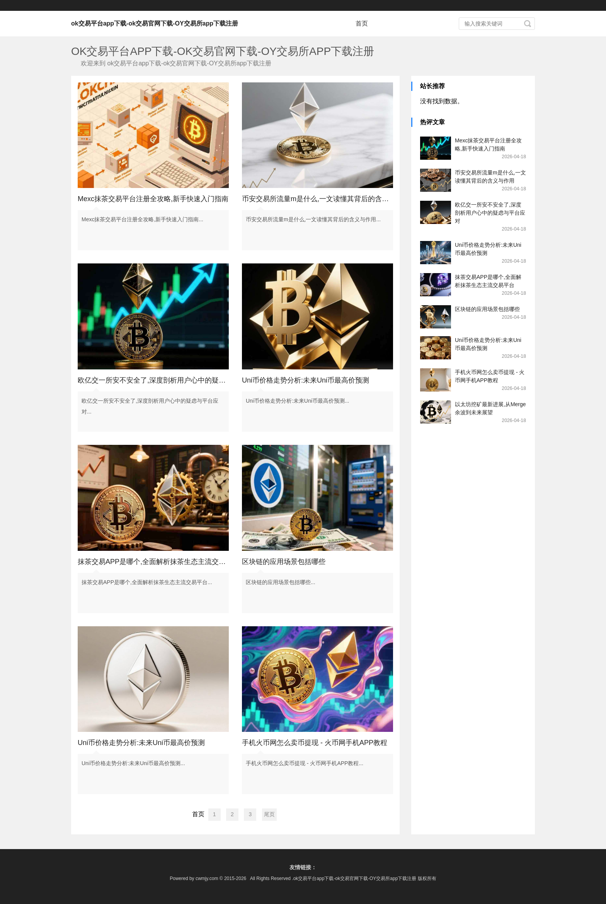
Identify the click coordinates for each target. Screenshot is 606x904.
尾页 (269, 814)
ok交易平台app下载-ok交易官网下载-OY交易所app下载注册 (154, 23)
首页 (362, 23)
